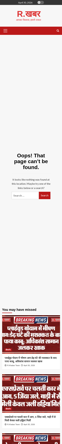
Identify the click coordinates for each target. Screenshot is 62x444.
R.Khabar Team (13, 365)
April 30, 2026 (29, 365)
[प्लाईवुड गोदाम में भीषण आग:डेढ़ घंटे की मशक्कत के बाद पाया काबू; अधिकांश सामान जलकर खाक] (31, 334)
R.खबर (28, 14)
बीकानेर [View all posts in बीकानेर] (8, 350)
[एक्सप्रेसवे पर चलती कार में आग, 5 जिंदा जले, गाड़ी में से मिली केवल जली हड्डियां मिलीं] (31, 393)
